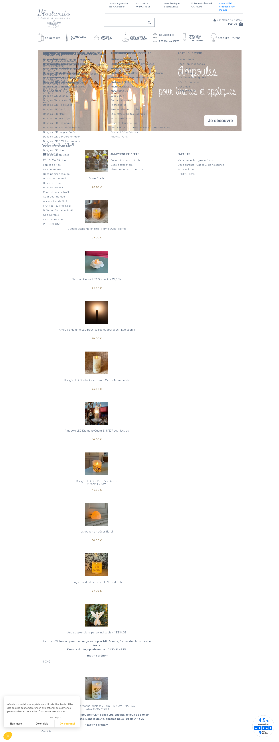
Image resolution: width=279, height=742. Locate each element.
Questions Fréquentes (96, 727)
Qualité (73, 615)
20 (71, 185)
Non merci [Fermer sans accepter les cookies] (16, 723)
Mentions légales (93, 734)
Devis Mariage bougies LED (146, 723)
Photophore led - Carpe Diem (139, 448)
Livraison (88, 719)
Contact (87, 715)
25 (207, 185)
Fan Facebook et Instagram (210, 721)
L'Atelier (134, 715)
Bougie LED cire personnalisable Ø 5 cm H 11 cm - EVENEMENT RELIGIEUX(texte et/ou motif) (71, 451)
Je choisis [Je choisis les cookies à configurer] (42, 723)
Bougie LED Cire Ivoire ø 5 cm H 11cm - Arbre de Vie (139, 228)
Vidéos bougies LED (141, 730)
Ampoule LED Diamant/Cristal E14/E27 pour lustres (207, 228)
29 (114, 361)
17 (45, 481)
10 (71, 236)
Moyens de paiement (95, 723)
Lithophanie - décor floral (139, 277)
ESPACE (227, 6)
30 (139, 286)
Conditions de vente (95, 730)
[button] (7, 735)
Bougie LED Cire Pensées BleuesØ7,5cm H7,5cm (71, 279)
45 (71, 286)
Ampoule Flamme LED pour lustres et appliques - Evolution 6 (207, 399)
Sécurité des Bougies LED (145, 711)
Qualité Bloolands (140, 707)
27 (139, 185)
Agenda (87, 711)
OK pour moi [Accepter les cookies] (67, 723)
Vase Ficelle (71, 176)
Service (94, 615)
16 (207, 236)
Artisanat (50, 615)
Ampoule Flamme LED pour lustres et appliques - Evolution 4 (72, 228)
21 (139, 457)
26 (139, 236)
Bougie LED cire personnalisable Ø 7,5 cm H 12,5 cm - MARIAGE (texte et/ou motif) (139, 331)
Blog (188, 713)
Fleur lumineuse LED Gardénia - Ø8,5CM (207, 176)
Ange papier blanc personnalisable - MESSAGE (71, 328)
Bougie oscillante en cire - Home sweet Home (139, 176)
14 (45, 357)
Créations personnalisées (145, 719)
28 (207, 356)
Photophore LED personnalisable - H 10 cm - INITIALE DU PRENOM (207, 329)
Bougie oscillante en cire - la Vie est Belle (207, 277)
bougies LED (54, 624)
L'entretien (136, 727)
